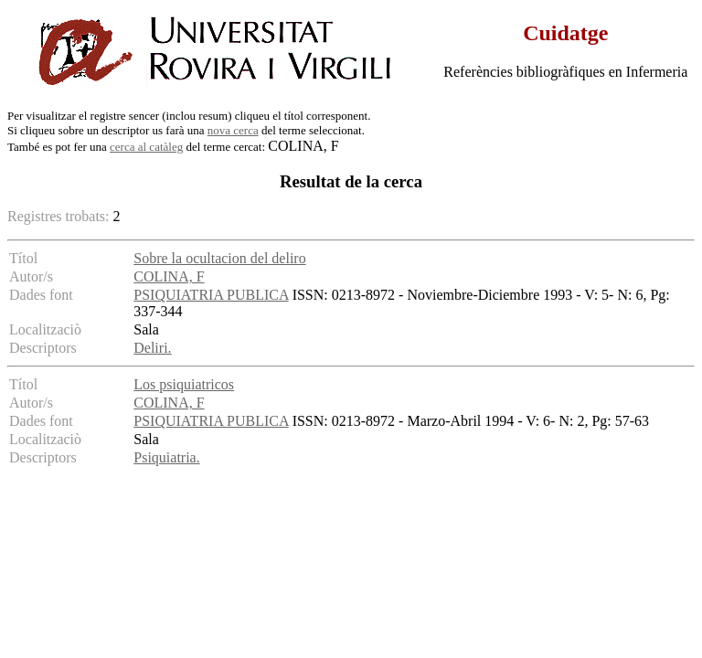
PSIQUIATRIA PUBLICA (210, 294)
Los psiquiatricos (183, 384)
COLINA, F (168, 276)
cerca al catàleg (146, 147)
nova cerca (233, 130)
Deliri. (152, 348)
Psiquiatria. (166, 457)
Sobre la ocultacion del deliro (219, 258)
